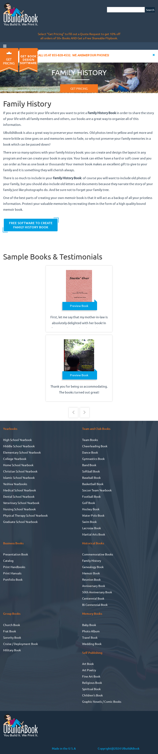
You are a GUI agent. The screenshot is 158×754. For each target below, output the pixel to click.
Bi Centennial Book (95, 605)
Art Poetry (89, 670)
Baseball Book (91, 477)
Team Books (90, 440)
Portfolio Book (12, 579)
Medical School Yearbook (19, 490)
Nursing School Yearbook (19, 509)
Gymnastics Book (93, 459)
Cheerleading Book (94, 446)
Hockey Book (90, 509)
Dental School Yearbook (18, 496)
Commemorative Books (97, 554)
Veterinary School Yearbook (21, 503)
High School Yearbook (17, 440)
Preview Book (79, 306)
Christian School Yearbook (20, 471)
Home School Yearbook (18, 465)
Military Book (12, 650)
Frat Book (9, 631)
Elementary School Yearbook (22, 452)
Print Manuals (12, 573)
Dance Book (90, 452)
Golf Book (88, 503)
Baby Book (89, 625)
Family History (91, 560)
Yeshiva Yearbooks (15, 484)
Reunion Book (91, 579)
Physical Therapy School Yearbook (25, 515)
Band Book (89, 465)
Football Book (91, 496)
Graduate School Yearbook (20, 522)
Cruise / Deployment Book (20, 644)
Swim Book (89, 522)
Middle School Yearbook (19, 446)
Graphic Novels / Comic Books (101, 701)
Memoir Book (91, 573)
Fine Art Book (91, 676)
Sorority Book (12, 637)
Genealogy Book (93, 567)
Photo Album (91, 631)
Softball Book (91, 471)
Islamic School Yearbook (19, 477)
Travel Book (89, 637)
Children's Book (92, 695)
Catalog (8, 560)
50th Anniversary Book (97, 592)
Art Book (88, 664)
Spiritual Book (91, 689)
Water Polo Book (93, 515)
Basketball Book (92, 484)
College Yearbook (14, 459)
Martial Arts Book (93, 534)
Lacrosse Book (91, 528)
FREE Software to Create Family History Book (31, 225)
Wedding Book (91, 644)
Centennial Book (93, 598)
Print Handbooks (14, 567)
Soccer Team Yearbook (97, 490)
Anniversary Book (93, 586)
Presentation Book (15, 554)
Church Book (11, 625)
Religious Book (92, 682)
